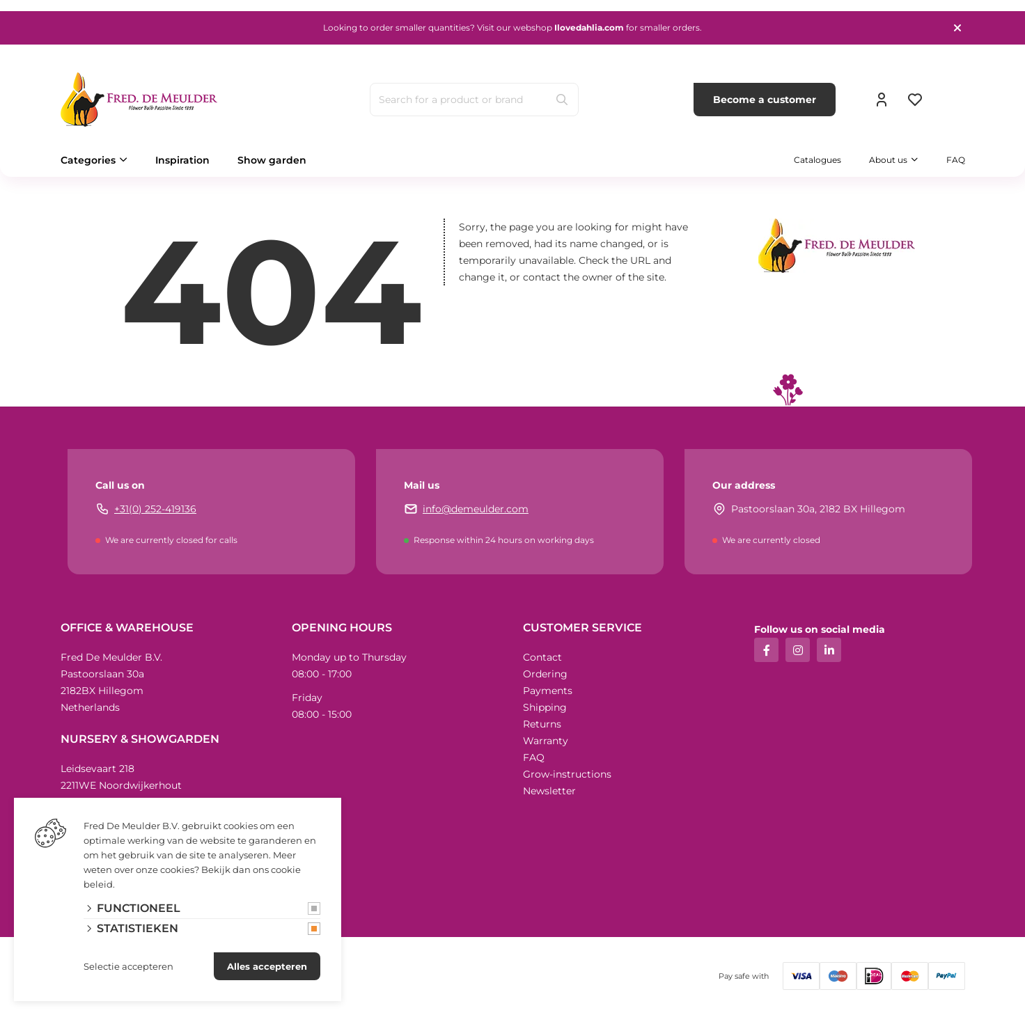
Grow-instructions (567, 774)
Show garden (271, 160)
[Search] (562, 99)
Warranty (545, 740)
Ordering (545, 674)
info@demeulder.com (476, 509)
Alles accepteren (267, 966)
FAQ (955, 160)
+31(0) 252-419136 (155, 509)
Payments (547, 690)
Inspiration (182, 160)
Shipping (545, 707)
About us (888, 160)
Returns (542, 724)
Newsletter (549, 791)
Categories (88, 160)
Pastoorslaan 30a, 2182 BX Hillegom (818, 509)
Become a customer (764, 99)
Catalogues (817, 160)
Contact (542, 657)
